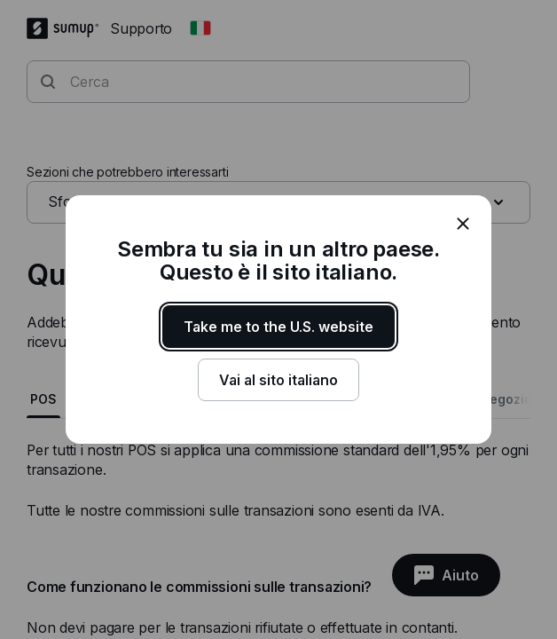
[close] (463, 223)
